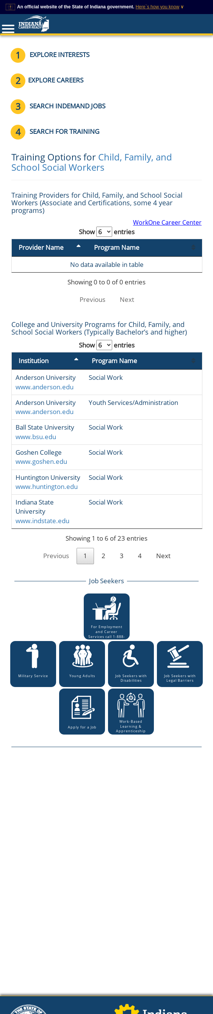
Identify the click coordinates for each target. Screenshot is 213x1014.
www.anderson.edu (45, 386)
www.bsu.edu (36, 436)
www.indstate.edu (42, 520)
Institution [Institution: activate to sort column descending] (34, 360)
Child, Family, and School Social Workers (91, 162)
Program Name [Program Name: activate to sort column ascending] (116, 247)
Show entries (107, 232)
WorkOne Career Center (167, 222)
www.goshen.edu (41, 461)
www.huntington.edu (47, 486)
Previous (92, 299)
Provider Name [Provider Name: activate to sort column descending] (41, 247)
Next (127, 299)
